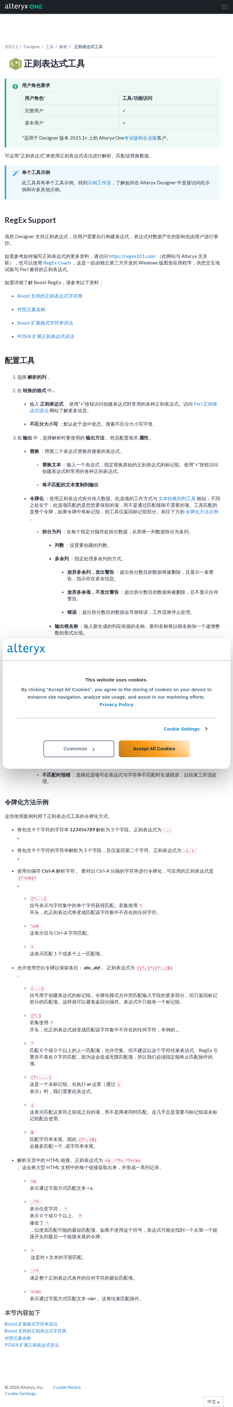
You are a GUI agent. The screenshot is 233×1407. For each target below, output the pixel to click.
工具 (50, 46)
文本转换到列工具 (177, 498)
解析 (63, 46)
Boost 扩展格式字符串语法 (45, 323)
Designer (32, 46)
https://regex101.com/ (133, 256)
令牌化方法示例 (201, 511)
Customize (79, 748)
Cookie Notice (67, 1387)
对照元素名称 (31, 309)
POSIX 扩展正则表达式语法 (45, 336)
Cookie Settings (182, 729)
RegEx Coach (57, 262)
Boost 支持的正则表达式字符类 (50, 296)
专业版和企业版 (140, 138)
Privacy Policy (116, 704)
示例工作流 (99, 182)
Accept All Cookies (154, 748)
